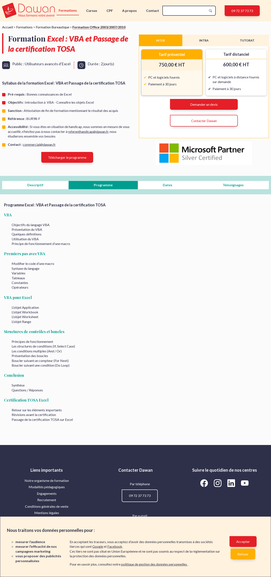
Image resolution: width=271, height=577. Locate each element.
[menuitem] (46, 480)
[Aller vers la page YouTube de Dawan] (245, 483)
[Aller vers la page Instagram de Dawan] (218, 483)
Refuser (243, 554)
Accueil (7, 27)
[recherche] (186, 10)
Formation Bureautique (52, 27)
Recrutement (46, 500)
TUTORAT (247, 40)
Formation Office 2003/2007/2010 (99, 27)
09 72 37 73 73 (242, 11)
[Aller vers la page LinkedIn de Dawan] (232, 483)
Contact (152, 10)
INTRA (204, 40)
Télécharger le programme (67, 157)
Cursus (91, 10)
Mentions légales (46, 513)
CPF (109, 10)
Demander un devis (204, 104)
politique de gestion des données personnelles (154, 564)
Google (97, 546)
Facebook (114, 546)
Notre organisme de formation (47, 480)
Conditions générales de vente (46, 506)
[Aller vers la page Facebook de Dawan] (205, 483)
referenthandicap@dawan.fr (88, 131)
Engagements (47, 493)
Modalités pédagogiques (47, 487)
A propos (129, 10)
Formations (68, 10)
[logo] (28, 11)
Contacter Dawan (204, 121)
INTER (160, 40)
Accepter (243, 541)
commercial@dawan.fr (39, 144)
